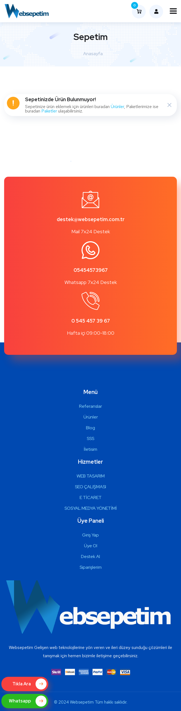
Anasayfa (93, 54)
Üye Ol (90, 546)
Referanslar (90, 406)
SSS (90, 438)
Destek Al (90, 556)
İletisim (90, 449)
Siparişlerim (91, 567)
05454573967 (91, 270)
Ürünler (117, 106)
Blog (90, 428)
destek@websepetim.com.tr (91, 219)
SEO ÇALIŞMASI (90, 487)
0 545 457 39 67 (90, 321)
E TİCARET (91, 497)
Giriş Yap (90, 535)
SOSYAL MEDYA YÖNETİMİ (90, 508)
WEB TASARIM (91, 476)
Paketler (49, 111)
